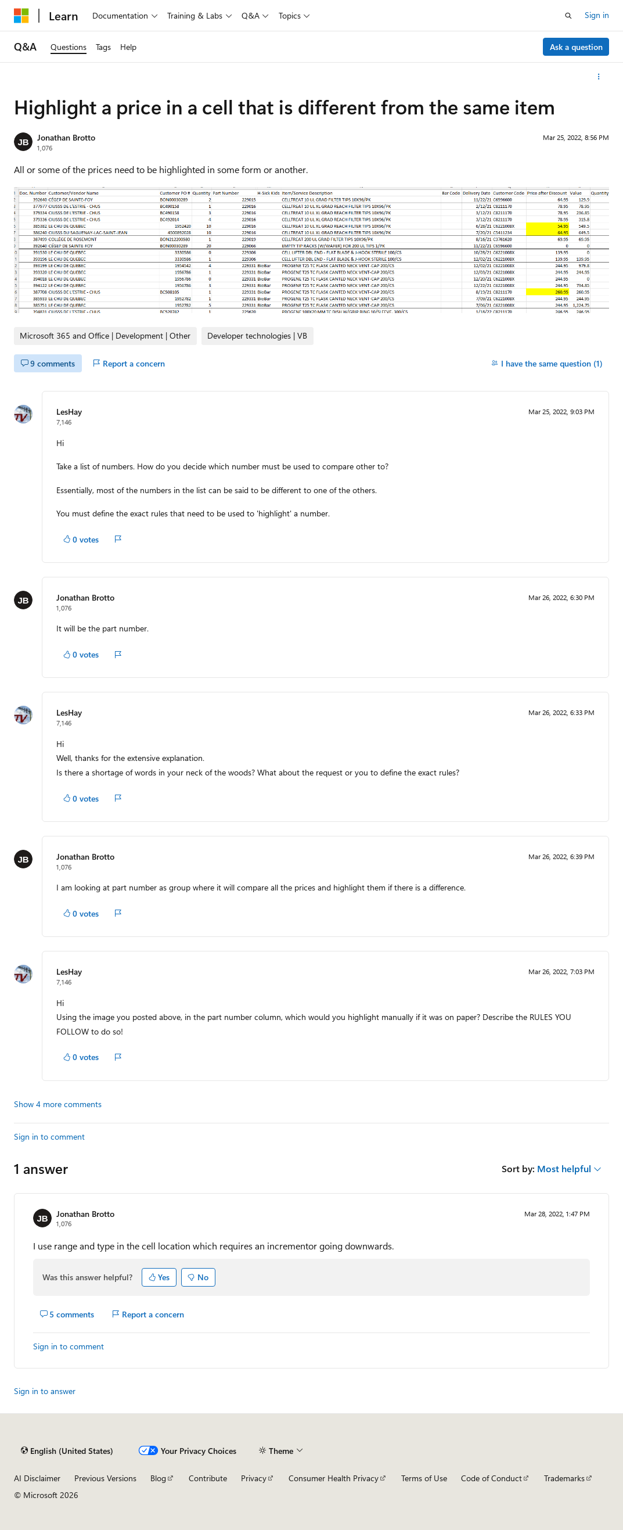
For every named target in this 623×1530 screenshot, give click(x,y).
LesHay (69, 411)
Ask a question (576, 46)
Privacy (254, 1478)
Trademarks (564, 1478)
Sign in (597, 14)
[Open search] (568, 15)
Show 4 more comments (58, 1104)
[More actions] (599, 76)
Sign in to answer (44, 1390)
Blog (158, 1478)
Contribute (208, 1478)
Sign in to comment (49, 1136)
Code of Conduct (491, 1478)
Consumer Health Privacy (334, 1478)
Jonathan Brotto (66, 137)
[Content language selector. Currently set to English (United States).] (67, 1451)
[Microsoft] (21, 15)
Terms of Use (424, 1478)
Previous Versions (105, 1478)
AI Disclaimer (37, 1478)
